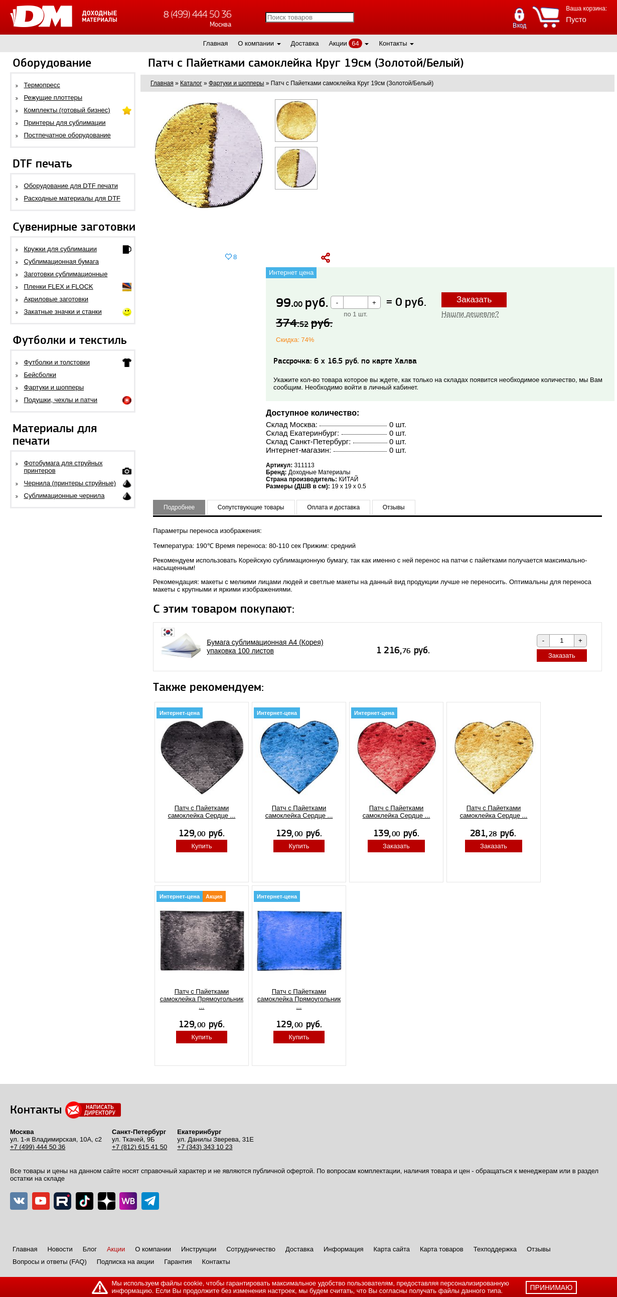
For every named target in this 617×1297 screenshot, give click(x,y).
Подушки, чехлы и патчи (61, 400)
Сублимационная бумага (61, 261)
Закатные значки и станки (63, 311)
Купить (201, 846)
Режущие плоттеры (53, 97)
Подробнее (179, 507)
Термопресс (42, 85)
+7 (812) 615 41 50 (139, 1147)
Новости (59, 1249)
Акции (338, 43)
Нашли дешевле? (470, 314)
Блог (90, 1249)
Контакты (393, 43)
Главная (215, 43)
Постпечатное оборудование (67, 135)
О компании (256, 43)
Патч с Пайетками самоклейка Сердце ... (202, 811)
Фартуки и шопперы (54, 387)
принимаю (551, 1287)
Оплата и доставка (333, 507)
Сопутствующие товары (251, 507)
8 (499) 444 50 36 (197, 14)
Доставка (305, 43)
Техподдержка (495, 1249)
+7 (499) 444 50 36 (37, 1147)
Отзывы (394, 507)
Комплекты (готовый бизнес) (67, 110)
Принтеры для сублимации (65, 122)
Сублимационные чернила (64, 495)
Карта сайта (392, 1249)
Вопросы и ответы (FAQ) (50, 1261)
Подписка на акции (125, 1261)
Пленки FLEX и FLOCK (58, 286)
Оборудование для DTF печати (71, 186)
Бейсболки (40, 375)
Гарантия (178, 1261)
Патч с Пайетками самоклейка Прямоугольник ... (202, 999)
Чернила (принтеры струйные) (70, 483)
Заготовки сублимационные (66, 274)
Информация (344, 1249)
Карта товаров (442, 1249)
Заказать (474, 299)
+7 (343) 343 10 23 (204, 1147)
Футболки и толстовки (57, 362)
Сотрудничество (250, 1249)
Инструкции (198, 1249)
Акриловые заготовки (56, 299)
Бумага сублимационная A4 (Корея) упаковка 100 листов (265, 646)
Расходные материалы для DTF (72, 198)
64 (355, 43)
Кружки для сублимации (60, 249)
